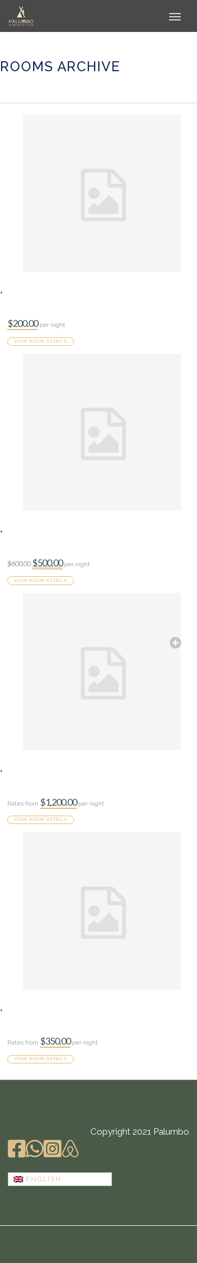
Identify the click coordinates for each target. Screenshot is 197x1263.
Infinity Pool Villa (44, 530)
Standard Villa (37, 291)
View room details (40, 341)
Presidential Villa (43, 770)
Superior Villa (36, 1009)
